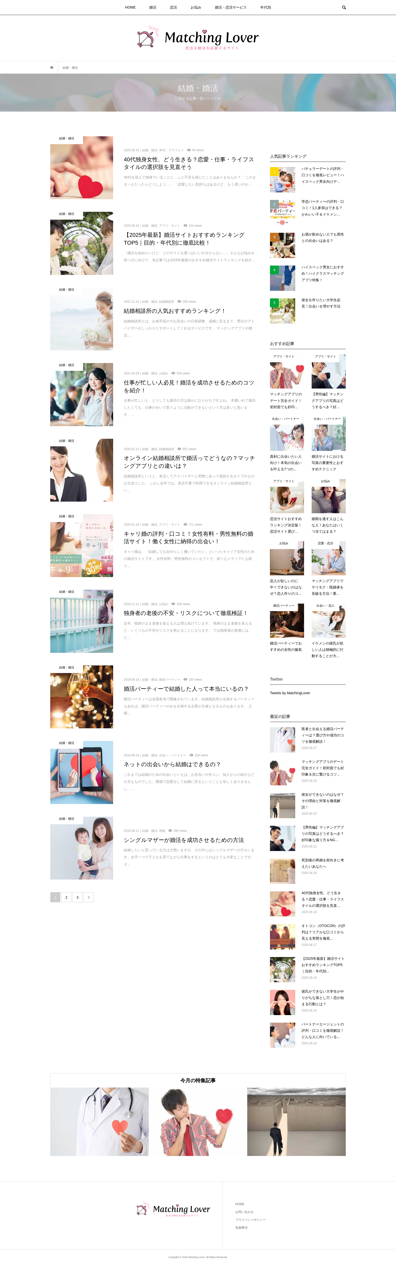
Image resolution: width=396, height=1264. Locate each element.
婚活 (152, 7)
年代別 (265, 7)
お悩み (196, 7)
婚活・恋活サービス (231, 7)
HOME (130, 7)
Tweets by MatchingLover (290, 693)
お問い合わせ (244, 1212)
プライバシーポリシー (250, 1220)
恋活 (173, 7)
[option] (99, 1122)
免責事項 (241, 1227)
